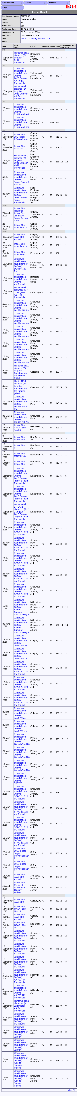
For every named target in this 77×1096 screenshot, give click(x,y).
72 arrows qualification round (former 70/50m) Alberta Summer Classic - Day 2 (21, 625)
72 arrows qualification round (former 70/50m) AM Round (20, 279)
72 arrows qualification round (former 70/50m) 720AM (20, 1045)
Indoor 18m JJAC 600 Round (19, 237)
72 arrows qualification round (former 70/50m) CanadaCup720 (22, 739)
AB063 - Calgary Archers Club (35, 38)
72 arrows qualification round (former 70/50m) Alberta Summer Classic (20, 1060)
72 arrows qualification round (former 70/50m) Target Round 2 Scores (21, 178)
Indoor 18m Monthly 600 (20, 253)
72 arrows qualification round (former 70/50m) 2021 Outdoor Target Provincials (21, 195)
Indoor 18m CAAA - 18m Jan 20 (20, 427)
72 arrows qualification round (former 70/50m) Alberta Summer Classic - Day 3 (21, 607)
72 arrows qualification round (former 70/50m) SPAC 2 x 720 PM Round (21, 528)
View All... (72, 1090)
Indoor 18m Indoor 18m (19, 438)
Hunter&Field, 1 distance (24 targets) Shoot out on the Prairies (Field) (21, 371)
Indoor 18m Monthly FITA (20, 226)
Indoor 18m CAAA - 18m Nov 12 (20, 909)
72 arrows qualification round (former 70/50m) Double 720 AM (21, 318)
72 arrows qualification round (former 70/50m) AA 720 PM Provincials (20, 976)
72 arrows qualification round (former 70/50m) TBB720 (20, 778)
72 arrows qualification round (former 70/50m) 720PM (20, 1032)
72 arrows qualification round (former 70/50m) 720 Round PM (21, 122)
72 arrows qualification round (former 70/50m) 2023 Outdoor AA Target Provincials (21, 75)
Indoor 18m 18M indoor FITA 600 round (21, 137)
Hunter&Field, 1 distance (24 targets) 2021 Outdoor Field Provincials (21, 161)
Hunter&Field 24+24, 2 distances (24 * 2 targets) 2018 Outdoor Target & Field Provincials (21, 511)
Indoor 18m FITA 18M (19, 147)
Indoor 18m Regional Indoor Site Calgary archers (19, 887)
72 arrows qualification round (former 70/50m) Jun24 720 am (21, 640)
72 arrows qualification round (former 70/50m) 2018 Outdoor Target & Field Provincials (21, 475)
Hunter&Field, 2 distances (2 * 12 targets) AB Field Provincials (21, 292)
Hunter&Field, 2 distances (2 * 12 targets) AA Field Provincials (21, 1006)
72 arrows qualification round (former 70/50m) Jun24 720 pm (21, 653)
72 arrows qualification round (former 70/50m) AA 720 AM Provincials (20, 991)
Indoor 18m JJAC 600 (19, 900)
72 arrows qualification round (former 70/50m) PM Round (20, 936)
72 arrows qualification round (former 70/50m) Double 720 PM (21, 305)
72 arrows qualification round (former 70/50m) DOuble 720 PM (20, 265)
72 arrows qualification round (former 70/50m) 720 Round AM (21, 109)
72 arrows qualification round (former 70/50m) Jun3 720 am (20, 726)
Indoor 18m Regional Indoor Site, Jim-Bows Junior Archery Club (21, 214)
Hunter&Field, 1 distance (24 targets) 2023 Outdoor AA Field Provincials (21, 92)
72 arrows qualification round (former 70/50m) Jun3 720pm (20, 713)
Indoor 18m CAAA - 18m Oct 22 (20, 925)
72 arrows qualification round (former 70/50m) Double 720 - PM (20, 402)
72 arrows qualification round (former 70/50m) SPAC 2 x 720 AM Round (21, 559)
